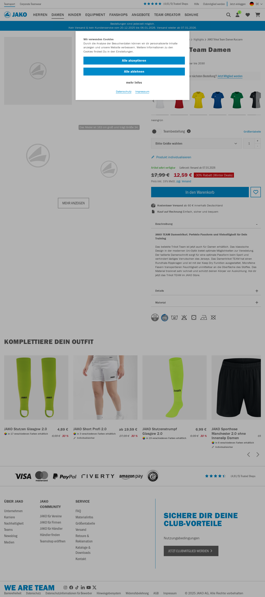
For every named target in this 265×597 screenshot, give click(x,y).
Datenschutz (123, 91)
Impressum (142, 91)
